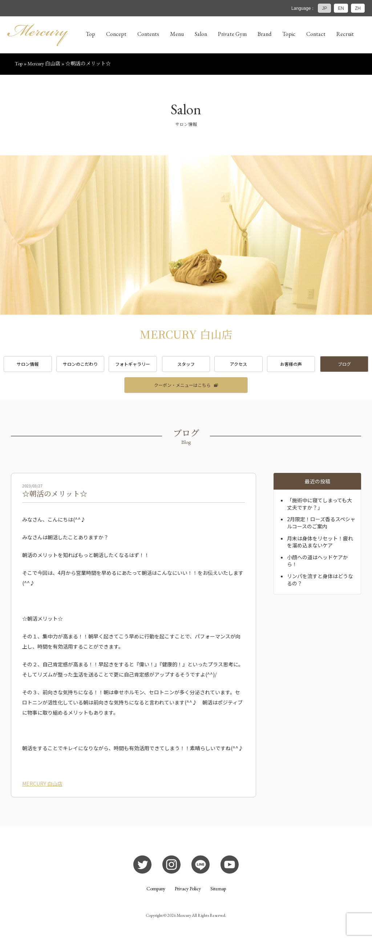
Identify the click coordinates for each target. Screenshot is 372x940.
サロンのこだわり (80, 364)
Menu (177, 34)
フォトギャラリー (132, 364)
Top (90, 34)
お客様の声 (291, 364)
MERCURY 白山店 (42, 783)
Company (155, 888)
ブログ (344, 364)
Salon (201, 34)
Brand (264, 34)
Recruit (345, 34)
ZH (358, 8)
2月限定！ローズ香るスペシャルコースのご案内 (321, 522)
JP (324, 8)
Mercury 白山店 (44, 63)
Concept (116, 34)
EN (341, 8)
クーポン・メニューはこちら (182, 385)
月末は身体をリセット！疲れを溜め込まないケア (320, 542)
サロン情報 (28, 364)
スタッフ (186, 364)
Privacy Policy (188, 888)
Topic (288, 34)
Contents (148, 34)
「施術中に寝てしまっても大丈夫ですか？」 (319, 503)
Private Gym (232, 34)
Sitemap (218, 888)
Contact (316, 34)
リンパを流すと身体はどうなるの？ (320, 579)
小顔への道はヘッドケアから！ (317, 560)
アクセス (238, 364)
